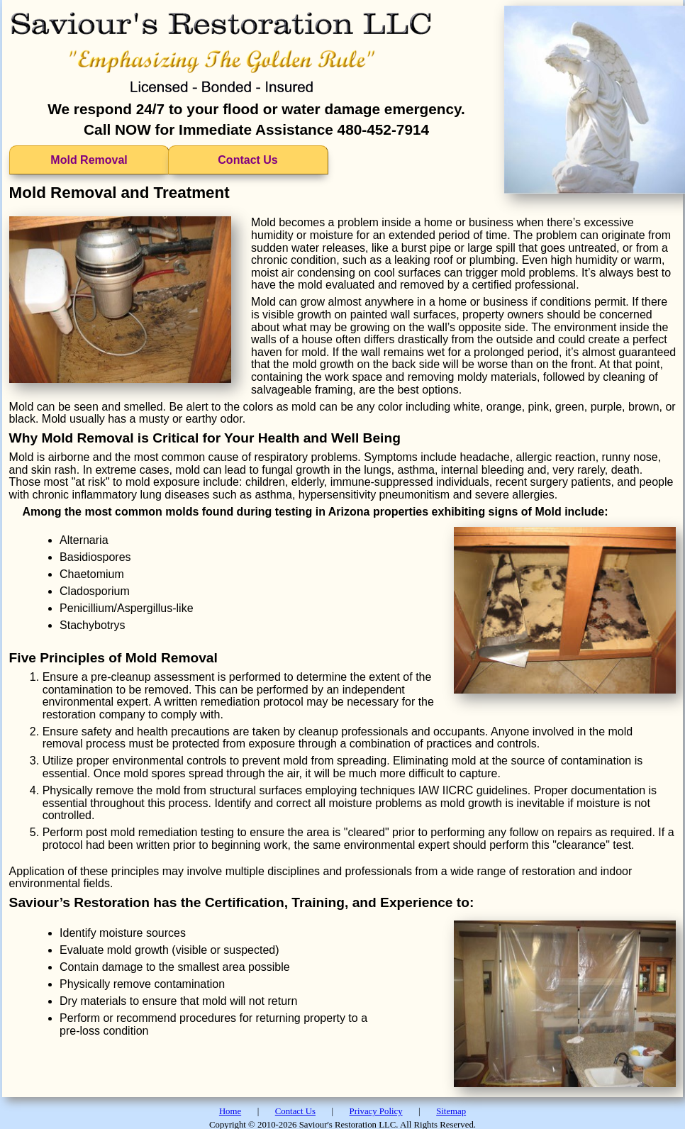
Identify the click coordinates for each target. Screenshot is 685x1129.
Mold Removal (88, 160)
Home (230, 1111)
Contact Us (247, 160)
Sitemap (451, 1111)
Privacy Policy (376, 1111)
